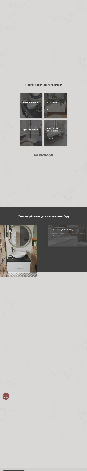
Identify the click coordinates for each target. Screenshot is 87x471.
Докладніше (20, 110)
